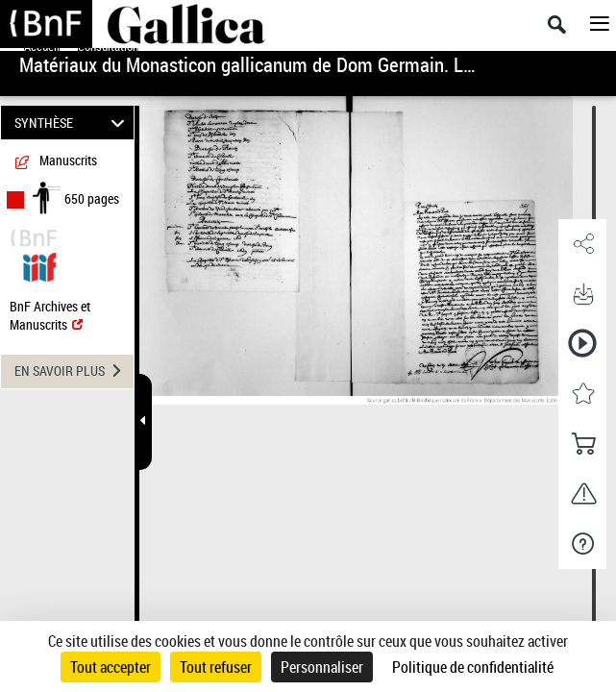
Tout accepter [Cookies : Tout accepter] (110, 667)
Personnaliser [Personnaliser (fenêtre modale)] (322, 667)
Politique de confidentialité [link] (473, 667)
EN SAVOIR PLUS (74, 371)
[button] (582, 244)
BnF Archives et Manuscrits (50, 315)
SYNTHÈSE (72, 122)
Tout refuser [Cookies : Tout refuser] (216, 667)
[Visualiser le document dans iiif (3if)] (39, 265)
